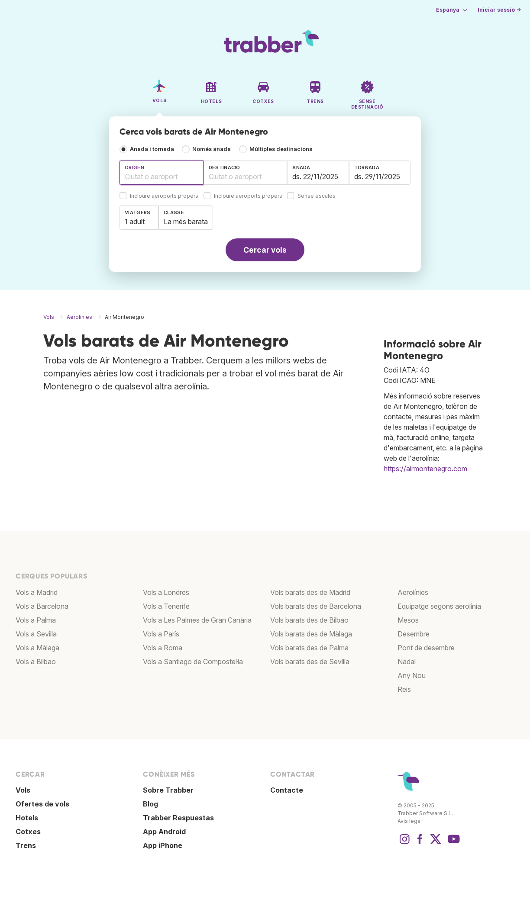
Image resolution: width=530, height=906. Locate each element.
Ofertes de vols (42, 804)
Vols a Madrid (37, 592)
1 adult (135, 221)
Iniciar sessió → (499, 9)
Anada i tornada (152, 149)
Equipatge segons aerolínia (439, 606)
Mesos (408, 620)
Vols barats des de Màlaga (311, 634)
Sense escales (316, 196)
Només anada (211, 149)
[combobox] (162, 173)
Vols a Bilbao (36, 661)
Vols (23, 790)
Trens (26, 845)
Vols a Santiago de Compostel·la (193, 661)
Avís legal (410, 821)
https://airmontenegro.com (425, 468)
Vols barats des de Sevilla (309, 661)
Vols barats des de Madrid (310, 592)
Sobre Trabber (168, 790)
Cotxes (28, 831)
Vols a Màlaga (37, 647)
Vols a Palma (36, 620)
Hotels (27, 817)
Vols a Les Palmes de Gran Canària (197, 620)
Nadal (407, 661)
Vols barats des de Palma (309, 647)
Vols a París (161, 634)
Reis (404, 689)
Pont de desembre (426, 647)
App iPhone (162, 845)
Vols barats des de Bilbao (309, 620)
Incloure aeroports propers (164, 196)
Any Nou (412, 675)
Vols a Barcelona (42, 606)
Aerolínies (413, 592)
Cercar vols (265, 249)
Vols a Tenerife (166, 606)
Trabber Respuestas (178, 817)
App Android (164, 831)
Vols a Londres (166, 592)
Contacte (286, 790)
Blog (150, 804)
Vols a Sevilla (36, 634)
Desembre (414, 634)
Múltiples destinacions (280, 149)
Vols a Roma (162, 647)
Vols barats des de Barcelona (315, 606)
